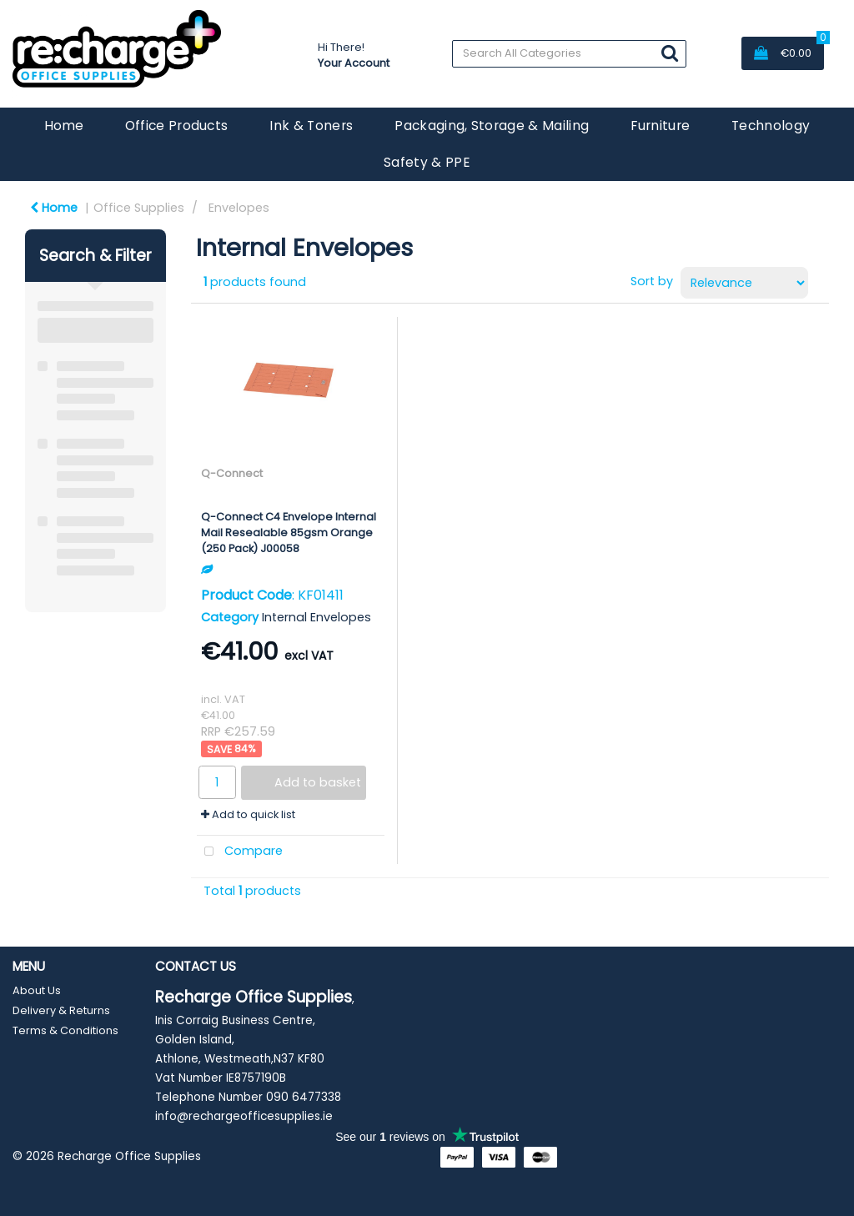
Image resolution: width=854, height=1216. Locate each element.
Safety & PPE (427, 162)
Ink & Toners (311, 125)
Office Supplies (138, 207)
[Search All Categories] (569, 54)
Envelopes (238, 207)
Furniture (660, 125)
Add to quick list (248, 814)
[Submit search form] (669, 53)
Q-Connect (232, 473)
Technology (770, 125)
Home (63, 125)
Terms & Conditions (65, 1030)
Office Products (177, 125)
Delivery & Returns (61, 1010)
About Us (37, 990)
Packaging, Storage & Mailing (491, 125)
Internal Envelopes (316, 617)
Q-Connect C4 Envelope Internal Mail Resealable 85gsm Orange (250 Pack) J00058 (288, 532)
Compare (240, 852)
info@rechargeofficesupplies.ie (244, 1116)
